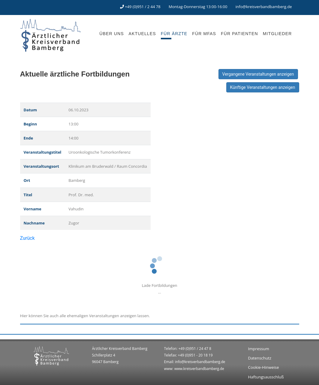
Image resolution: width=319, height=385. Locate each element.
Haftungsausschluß (266, 377)
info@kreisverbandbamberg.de (264, 6)
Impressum (258, 348)
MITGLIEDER (277, 33)
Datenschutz (260, 358)
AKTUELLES (142, 33)
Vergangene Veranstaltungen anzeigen (258, 74)
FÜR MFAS (204, 33)
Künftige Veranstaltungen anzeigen (262, 87)
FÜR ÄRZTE (174, 33)
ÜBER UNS (111, 33)
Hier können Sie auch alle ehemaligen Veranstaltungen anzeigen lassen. (85, 315)
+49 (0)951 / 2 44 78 (143, 6)
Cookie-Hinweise (263, 367)
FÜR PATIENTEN (239, 33)
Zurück (27, 238)
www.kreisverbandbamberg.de (199, 368)
